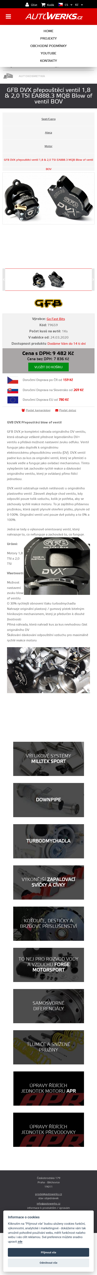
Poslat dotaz (65, 410)
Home (48, 31)
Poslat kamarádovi (36, 410)
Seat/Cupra (48, 119)
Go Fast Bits (56, 319)
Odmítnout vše (48, 1262)
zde (20, 1241)
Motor (48, 146)
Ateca (48, 132)
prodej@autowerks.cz (48, 1194)
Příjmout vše (48, 1252)
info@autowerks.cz (48, 1203)
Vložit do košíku (48, 367)
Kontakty (48, 61)
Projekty (48, 38)
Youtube (48, 53)
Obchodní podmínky (48, 46)
